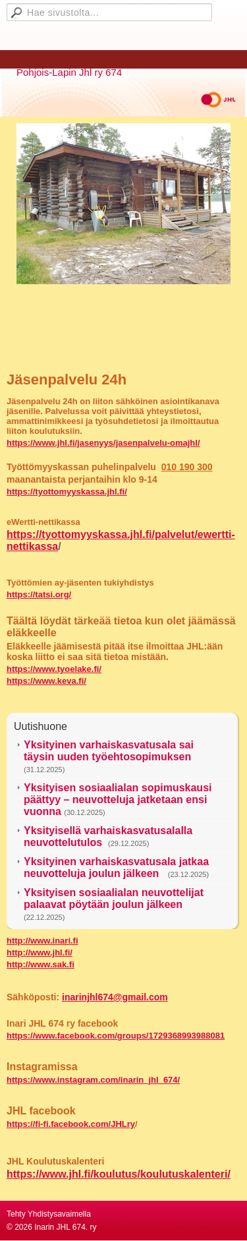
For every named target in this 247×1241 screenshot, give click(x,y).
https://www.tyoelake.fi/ (54, 669)
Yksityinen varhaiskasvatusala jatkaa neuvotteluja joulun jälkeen (116, 867)
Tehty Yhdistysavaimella (49, 1214)
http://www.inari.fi (42, 941)
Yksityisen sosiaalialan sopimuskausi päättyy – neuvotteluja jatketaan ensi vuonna (117, 799)
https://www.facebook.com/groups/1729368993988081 (116, 1036)
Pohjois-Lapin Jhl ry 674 (69, 72)
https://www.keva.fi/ (46, 681)
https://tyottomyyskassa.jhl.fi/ (67, 492)
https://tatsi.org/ (39, 594)
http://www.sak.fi (40, 964)
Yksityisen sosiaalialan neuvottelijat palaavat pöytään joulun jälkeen (114, 898)
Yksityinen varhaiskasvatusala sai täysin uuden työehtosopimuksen (109, 750)
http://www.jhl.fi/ (39, 952)
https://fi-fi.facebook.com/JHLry (71, 1124)
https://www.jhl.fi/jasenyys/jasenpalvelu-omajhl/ (103, 443)
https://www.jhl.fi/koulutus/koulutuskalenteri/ (119, 1174)
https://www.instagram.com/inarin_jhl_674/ (93, 1080)
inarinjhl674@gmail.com (115, 997)
